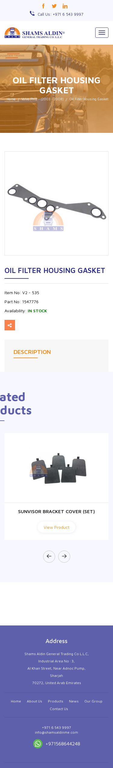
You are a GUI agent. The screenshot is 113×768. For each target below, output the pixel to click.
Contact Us (59, 756)
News (74, 748)
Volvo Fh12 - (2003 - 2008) (42, 99)
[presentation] (49, 557)
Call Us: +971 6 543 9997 (60, 14)
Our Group (93, 748)
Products (55, 748)
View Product (56, 527)
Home (11, 99)
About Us (34, 748)
